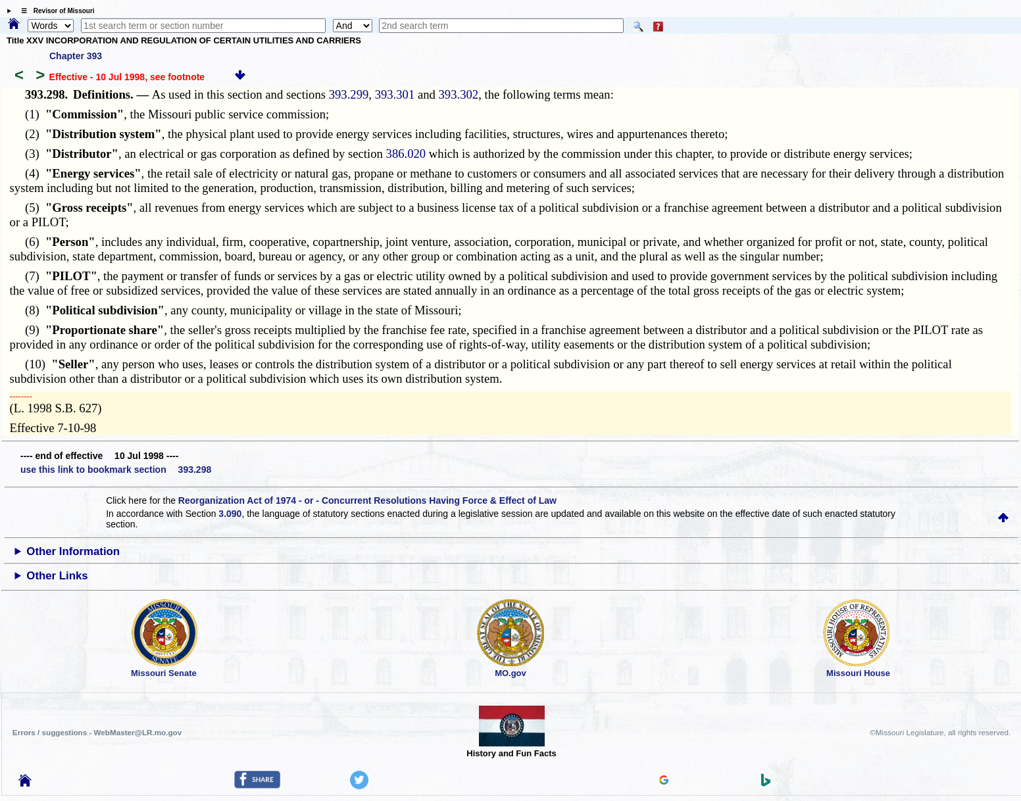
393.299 (349, 94)
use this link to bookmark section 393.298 (115, 469)
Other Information (73, 551)
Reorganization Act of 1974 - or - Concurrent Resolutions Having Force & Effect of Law (367, 500)
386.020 (406, 153)
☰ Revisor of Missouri (54, 10)
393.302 (459, 94)
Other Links (56, 576)
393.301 (395, 94)
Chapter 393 (75, 56)
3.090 (229, 513)
